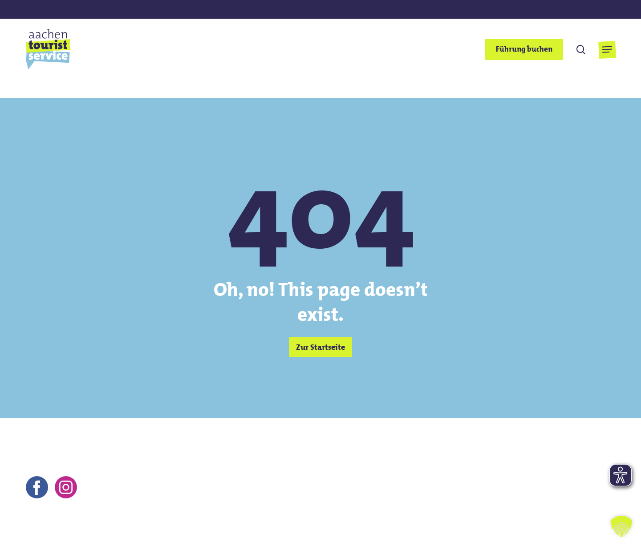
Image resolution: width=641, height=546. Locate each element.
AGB (427, 528)
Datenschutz (467, 528)
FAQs (509, 528)
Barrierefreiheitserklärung (572, 528)
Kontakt (346, 528)
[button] (607, 49)
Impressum (389, 528)
